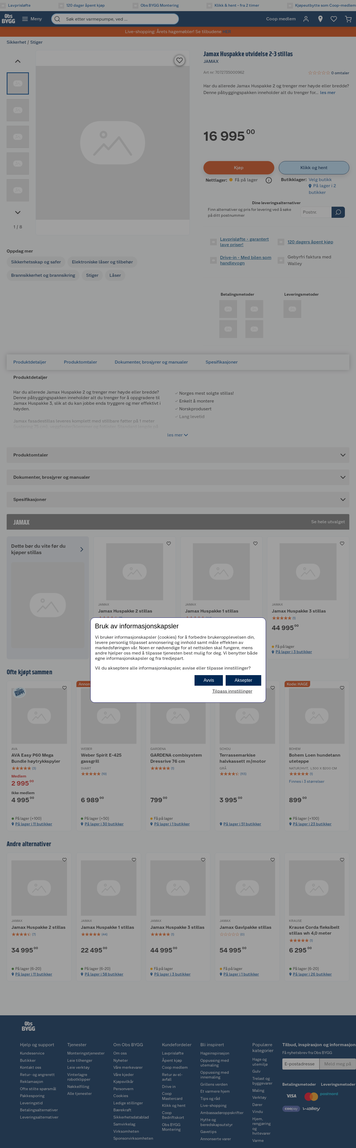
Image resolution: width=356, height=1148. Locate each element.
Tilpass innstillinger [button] (232, 691)
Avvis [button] (208, 680)
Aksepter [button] (243, 680)
